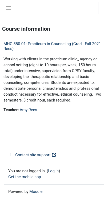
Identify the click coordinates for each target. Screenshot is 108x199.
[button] (89, 8)
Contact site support (32, 155)
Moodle (35, 191)
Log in (104, 8)
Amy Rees (28, 109)
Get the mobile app (24, 176)
